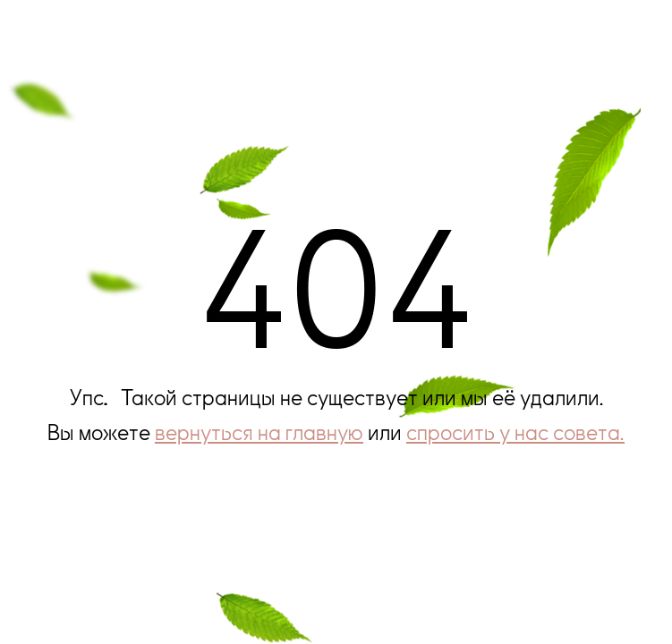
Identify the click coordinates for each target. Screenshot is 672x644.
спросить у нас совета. (515, 432)
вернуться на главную (259, 432)
